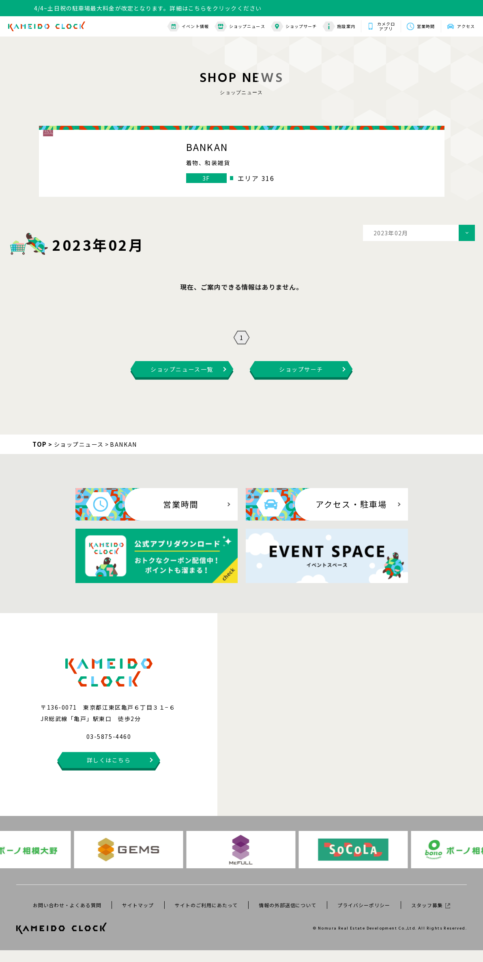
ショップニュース (240, 27)
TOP (39, 456)
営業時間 (426, 26)
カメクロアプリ (386, 26)
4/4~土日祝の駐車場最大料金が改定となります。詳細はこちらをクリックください (148, 8)
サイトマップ (138, 916)
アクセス (466, 26)
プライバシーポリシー (363, 916)
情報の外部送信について (288, 916)
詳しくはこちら (109, 772)
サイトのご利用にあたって (206, 916)
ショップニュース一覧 (181, 381)
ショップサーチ (294, 27)
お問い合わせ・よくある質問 (67, 916)
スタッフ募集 (430, 916)
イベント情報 (188, 27)
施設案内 (338, 27)
